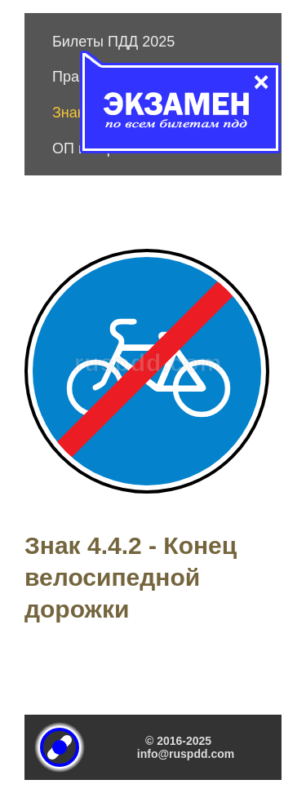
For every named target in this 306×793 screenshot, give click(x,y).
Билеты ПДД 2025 (113, 41)
